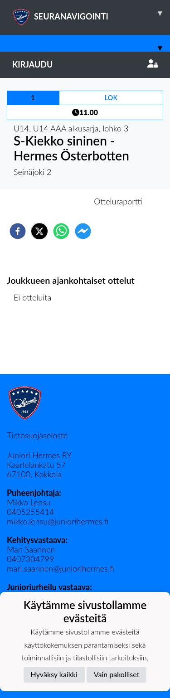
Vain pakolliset (117, 674)
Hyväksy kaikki (54, 674)
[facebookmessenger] (83, 231)
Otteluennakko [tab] (53, 201)
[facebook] (18, 231)
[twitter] (39, 231)
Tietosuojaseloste (37, 435)
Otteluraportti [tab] (118, 201)
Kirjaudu (85, 64)
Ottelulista (36, 343)
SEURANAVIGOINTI (91, 13)
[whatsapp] (61, 231)
